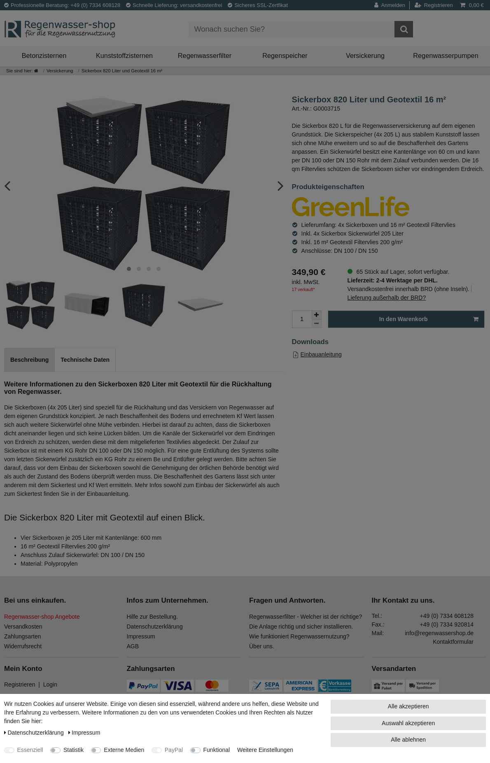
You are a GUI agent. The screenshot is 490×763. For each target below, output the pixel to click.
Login (50, 684)
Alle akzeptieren (408, 706)
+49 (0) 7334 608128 (447, 616)
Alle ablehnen (408, 739)
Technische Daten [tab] (85, 359)
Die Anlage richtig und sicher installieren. (301, 626)
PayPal (174, 750)
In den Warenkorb (428, 319)
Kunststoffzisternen (124, 55)
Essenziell (30, 750)
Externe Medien (124, 750)
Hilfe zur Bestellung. (152, 616)
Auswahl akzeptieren (408, 723)
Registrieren (19, 684)
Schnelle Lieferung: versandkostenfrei (174, 5)
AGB (133, 646)
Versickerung (365, 55)
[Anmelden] (392, 5)
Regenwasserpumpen (445, 55)
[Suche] (403, 29)
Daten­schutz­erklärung (34, 732)
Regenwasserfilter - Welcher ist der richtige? (305, 616)
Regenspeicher (285, 55)
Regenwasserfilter (204, 55)
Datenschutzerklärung (155, 626)
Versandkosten (23, 626)
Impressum (141, 636)
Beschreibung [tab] (29, 359)
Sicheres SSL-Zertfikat (258, 5)
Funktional (216, 750)
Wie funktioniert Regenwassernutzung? (299, 636)
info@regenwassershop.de (439, 633)
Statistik (73, 750)
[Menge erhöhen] (317, 314)
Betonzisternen (44, 55)
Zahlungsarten (22, 636)
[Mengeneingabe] (302, 319)
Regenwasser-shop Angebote (42, 616)
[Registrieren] (434, 5)
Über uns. (261, 646)
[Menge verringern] (317, 323)
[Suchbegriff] (291, 29)
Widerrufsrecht (23, 646)
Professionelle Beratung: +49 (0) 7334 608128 (62, 5)
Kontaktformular (453, 641)
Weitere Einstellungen (265, 750)
